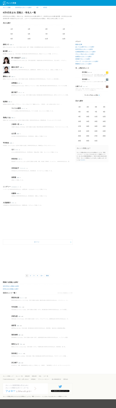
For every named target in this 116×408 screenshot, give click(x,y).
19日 (96, 126)
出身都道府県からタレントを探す (85, 51)
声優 (12, 117)
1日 (79, 107)
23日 (96, 131)
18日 (87, 126)
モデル (16, 149)
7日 (96, 111)
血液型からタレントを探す (83, 56)
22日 (87, 131)
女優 (11, 44)
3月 (46, 29)
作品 (40, 376)
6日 (88, 111)
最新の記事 (78, 44)
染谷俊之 (14, 353)
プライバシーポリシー (43, 379)
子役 (21, 344)
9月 (12, 38)
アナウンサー (23, 168)
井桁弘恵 (14, 316)
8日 (104, 111)
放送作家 (23, 58)
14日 (87, 121)
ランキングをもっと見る (91, 95)
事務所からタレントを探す (83, 64)
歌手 (19, 83)
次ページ (36, 242)
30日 (87, 141)
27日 (96, 136)
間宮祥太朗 (15, 297)
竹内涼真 (14, 307)
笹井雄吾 (84, 79)
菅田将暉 (14, 335)
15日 (96, 121)
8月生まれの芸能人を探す (11, 289)
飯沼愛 (5, 51)
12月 (63, 38)
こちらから (82, 159)
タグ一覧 (46, 376)
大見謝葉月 (7, 202)
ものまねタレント (15, 186)
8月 (64, 34)
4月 (64, 29)
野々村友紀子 (16, 58)
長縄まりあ (7, 117)
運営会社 (65, 379)
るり (12, 149)
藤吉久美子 (15, 67)
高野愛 (13, 177)
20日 (104, 126)
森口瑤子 (14, 92)
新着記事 (27, 376)
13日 (79, 121)
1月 (12, 29)
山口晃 (13, 133)
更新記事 (34, 376)
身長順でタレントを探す (82, 59)
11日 (96, 116)
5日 (79, 111)
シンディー (7, 186)
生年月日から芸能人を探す (11, 286)
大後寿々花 (15, 124)
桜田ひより (15, 344)
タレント (20, 92)
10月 (29, 38)
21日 (79, 131)
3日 (96, 107)
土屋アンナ (78, 86)
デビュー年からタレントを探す (84, 54)
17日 (79, 126)
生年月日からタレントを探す (84, 49)
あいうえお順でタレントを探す (84, 47)
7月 (46, 34)
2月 (29, 29)
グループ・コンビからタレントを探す (86, 61)
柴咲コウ (6, 44)
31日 (96, 141)
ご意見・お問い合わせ (23, 379)
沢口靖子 (14, 362)
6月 (29, 34)
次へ (42, 275)
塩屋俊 (5, 101)
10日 (87, 116)
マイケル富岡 (16, 108)
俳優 (9, 101)
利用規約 (33, 379)
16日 (104, 121)
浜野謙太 (14, 83)
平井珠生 (6, 143)
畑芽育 (13, 325)
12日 (104, 116)
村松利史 (14, 159)
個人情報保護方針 (56, 379)
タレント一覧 (19, 376)
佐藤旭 (13, 193)
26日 (87, 136)
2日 (88, 107)
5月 (12, 34)
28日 (104, 136)
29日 (79, 141)
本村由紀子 (15, 168)
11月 (46, 38)
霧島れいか (7, 76)
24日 (104, 131)
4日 (104, 107)
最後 (47, 275)
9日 (79, 116)
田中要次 (84, 72)
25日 (79, 136)
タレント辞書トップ (8, 376)
